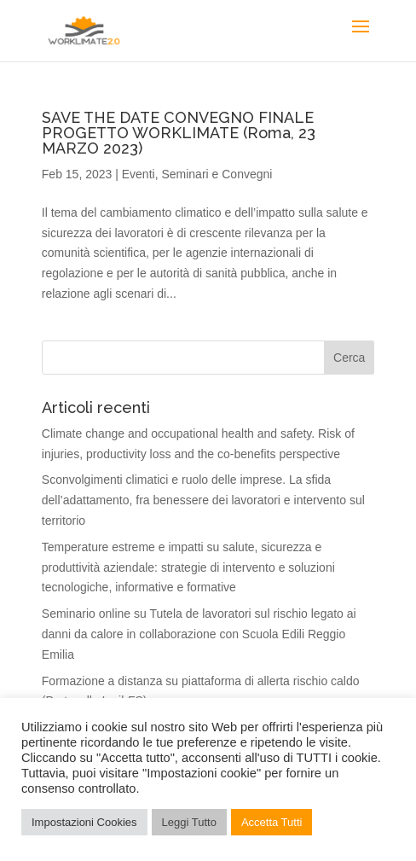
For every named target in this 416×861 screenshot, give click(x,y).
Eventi (138, 174)
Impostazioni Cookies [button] (84, 822)
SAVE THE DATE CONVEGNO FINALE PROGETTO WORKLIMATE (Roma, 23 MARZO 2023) (178, 132)
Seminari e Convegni (216, 174)
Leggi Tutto (189, 822)
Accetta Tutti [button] (272, 822)
